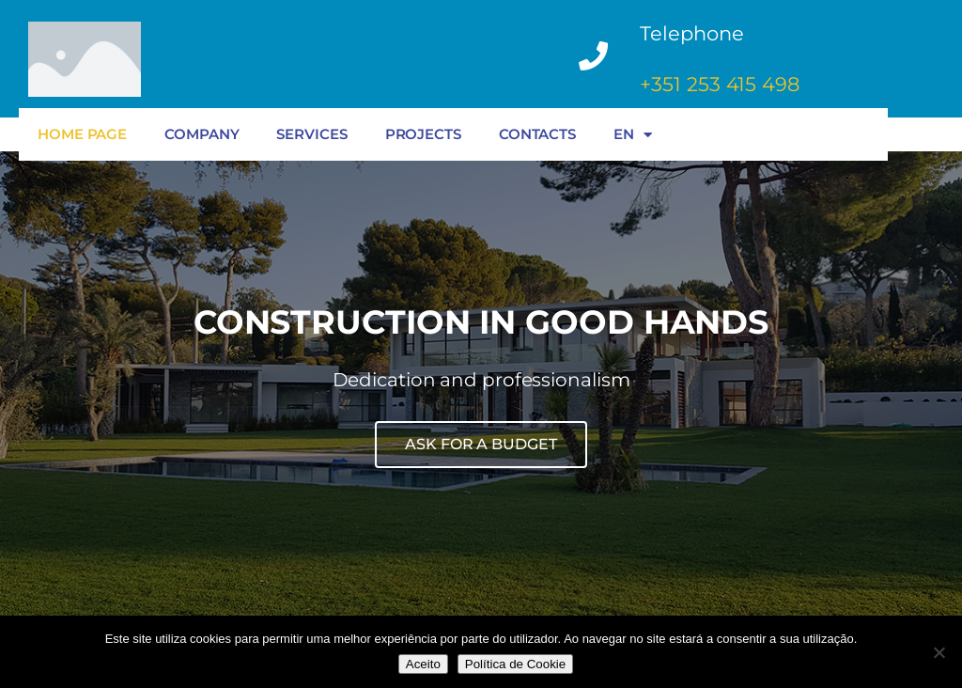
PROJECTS (423, 134)
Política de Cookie (515, 664)
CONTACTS (537, 134)
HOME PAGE (82, 134)
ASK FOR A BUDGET (480, 444)
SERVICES (311, 134)
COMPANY (201, 134)
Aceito (423, 664)
